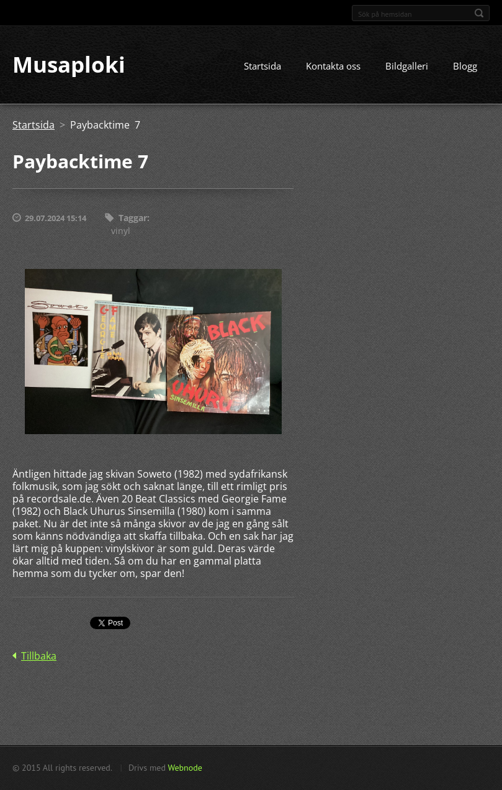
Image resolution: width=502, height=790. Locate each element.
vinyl (120, 231)
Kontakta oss (333, 66)
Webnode (185, 767)
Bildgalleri (406, 66)
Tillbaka (38, 656)
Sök (479, 13)
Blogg (465, 66)
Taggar (133, 218)
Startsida (262, 66)
